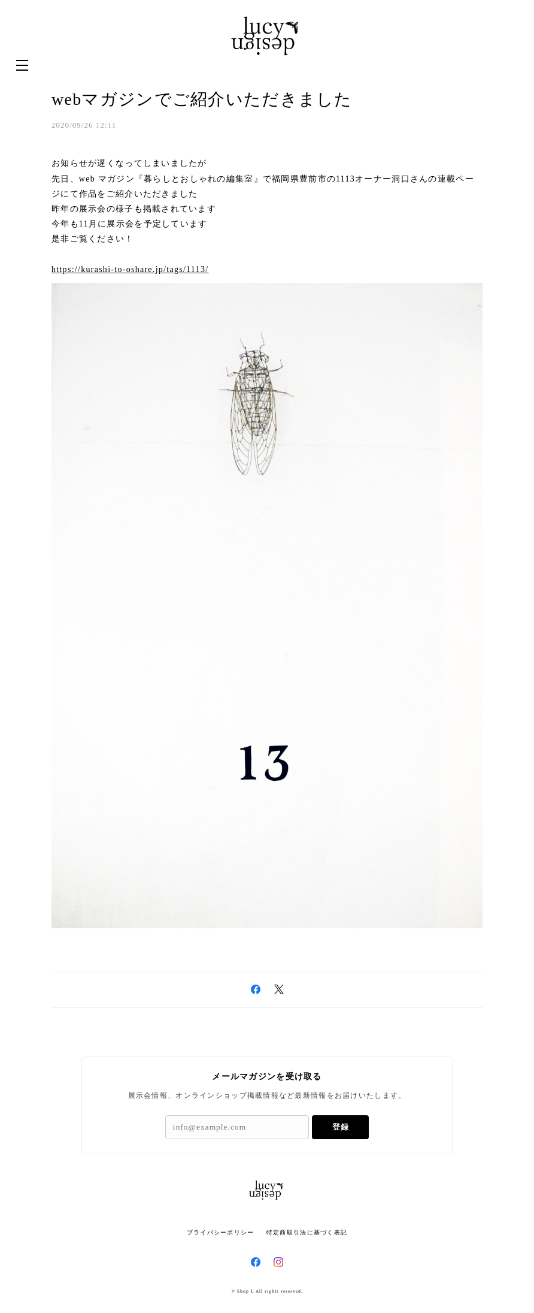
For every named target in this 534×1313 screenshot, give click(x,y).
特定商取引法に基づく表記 (306, 1232)
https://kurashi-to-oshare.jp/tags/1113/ (129, 269)
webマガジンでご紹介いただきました (202, 99)
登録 (340, 1126)
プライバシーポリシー (220, 1232)
